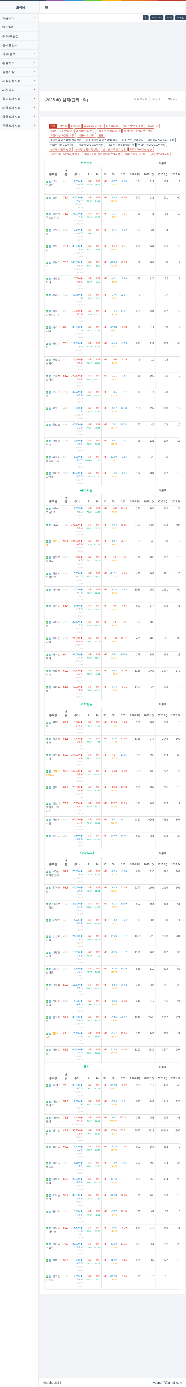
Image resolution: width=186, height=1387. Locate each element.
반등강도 (172, 99)
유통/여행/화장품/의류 (63, 135)
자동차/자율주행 (94, 126)
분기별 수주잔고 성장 (115, 149)
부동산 (180, 17)
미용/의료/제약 (87, 135)
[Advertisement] (113, 55)
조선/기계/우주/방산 (62, 130)
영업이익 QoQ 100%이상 (152, 144)
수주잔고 (157, 99)
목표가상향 (140, 99)
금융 (102, 135)
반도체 (64, 126)
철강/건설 (154, 126)
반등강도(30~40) (161, 154)
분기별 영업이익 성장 (87, 149)
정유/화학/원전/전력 (110, 130)
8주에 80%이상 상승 (142, 149)
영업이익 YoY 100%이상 (122, 144)
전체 (53, 126)
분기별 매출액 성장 (61, 149)
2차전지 (76, 126)
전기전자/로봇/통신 (134, 126)
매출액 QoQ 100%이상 (92, 144)
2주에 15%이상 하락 (136, 154)
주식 (169, 17)
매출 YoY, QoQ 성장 (133, 140)
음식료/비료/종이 (86, 130)
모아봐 (20, 7)
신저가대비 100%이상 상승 (66, 154)
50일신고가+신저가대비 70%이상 (103, 154)
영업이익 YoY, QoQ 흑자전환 (67, 140)
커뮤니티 (157, 17)
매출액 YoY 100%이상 (63, 144)
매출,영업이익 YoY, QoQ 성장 (103, 140)
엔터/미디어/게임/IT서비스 (139, 130)
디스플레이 (113, 126)
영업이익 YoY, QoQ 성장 (162, 140)
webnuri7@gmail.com (167, 1382)
